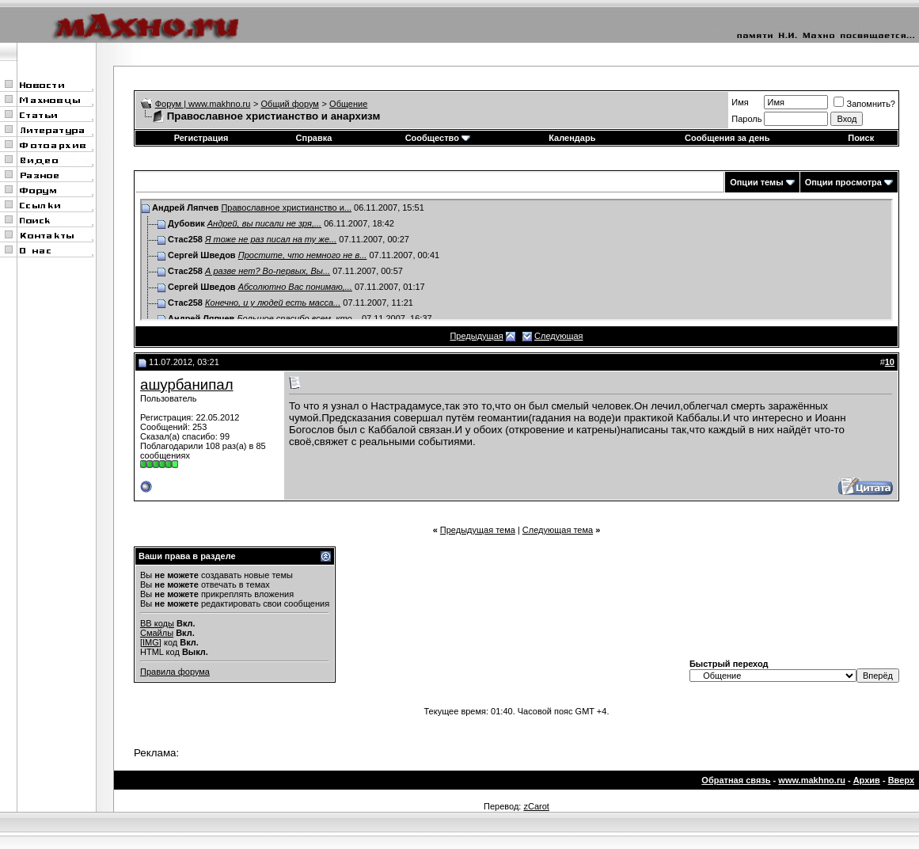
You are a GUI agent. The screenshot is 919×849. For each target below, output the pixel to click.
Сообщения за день (727, 138)
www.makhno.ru (811, 780)
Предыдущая (476, 336)
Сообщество (437, 138)
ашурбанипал (187, 384)
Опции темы (756, 182)
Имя (739, 102)
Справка (314, 138)
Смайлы (156, 633)
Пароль (746, 119)
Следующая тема (557, 530)
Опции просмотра (843, 182)
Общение (348, 104)
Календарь (572, 138)
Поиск (861, 138)
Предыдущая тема (477, 530)
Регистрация (201, 138)
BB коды (157, 623)
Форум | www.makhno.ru (203, 104)
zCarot (536, 806)
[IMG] (150, 642)
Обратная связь (735, 780)
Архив (866, 780)
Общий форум (290, 104)
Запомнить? (864, 104)
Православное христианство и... (286, 207)
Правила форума (175, 671)
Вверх (901, 780)
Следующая (558, 336)
